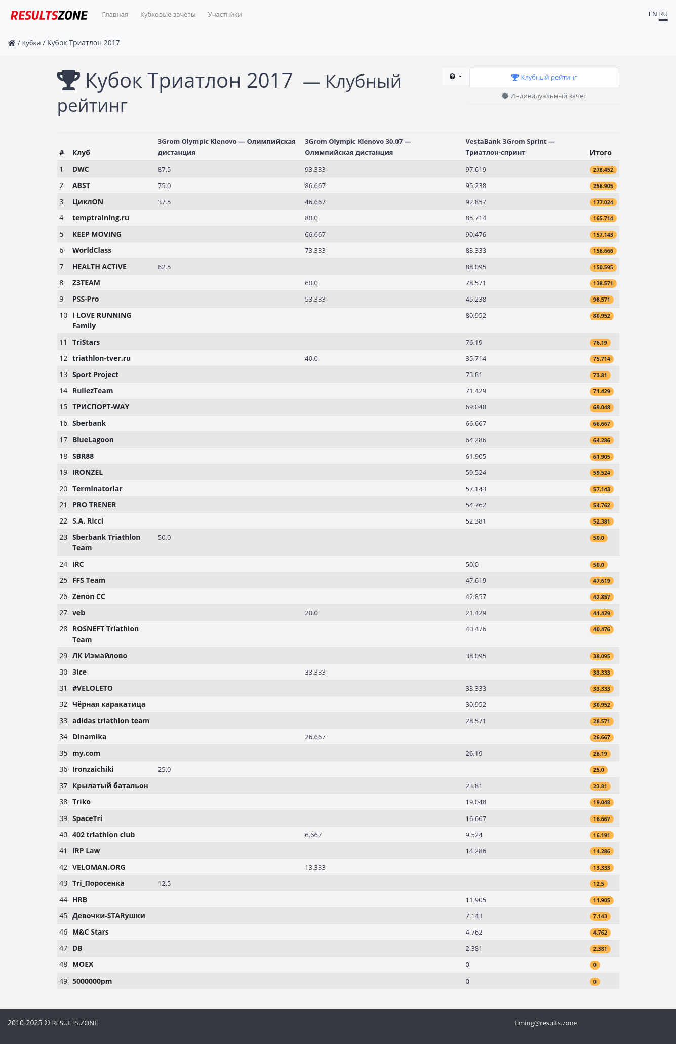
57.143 (476, 488)
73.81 (474, 374)
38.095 (476, 655)
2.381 (474, 948)
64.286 (476, 439)
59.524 (476, 472)
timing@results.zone (545, 1022)
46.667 (315, 201)
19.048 (476, 801)
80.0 (311, 217)
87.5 (164, 169)
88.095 (476, 266)
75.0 (164, 185)
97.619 (476, 169)
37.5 (164, 201)
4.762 (474, 932)
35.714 (476, 358)
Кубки (31, 42)
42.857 (476, 596)
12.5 (164, 883)
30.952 (476, 704)
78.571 (476, 282)
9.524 (474, 834)
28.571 (476, 720)
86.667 (315, 185)
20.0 (311, 612)
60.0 (311, 282)
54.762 (476, 504)
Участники (225, 14)
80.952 (476, 315)
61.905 (476, 456)
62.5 (164, 266)
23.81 (474, 785)
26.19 (474, 753)
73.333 (315, 250)
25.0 (164, 769)
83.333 (476, 250)
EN (653, 13)
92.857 (476, 201)
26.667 (315, 736)
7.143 (474, 915)
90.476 (476, 234)
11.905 (476, 899)
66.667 (315, 234)
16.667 (476, 818)
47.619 (476, 580)
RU (663, 13)
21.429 (476, 612)
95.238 (476, 185)
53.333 (315, 299)
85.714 (476, 217)
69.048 (476, 407)
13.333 (315, 867)
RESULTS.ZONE (75, 1022)
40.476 (476, 628)
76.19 (474, 342)
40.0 (311, 358)
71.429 (476, 390)
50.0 (164, 537)
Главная (115, 14)
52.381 (476, 521)
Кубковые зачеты (168, 14)
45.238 (476, 299)
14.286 (476, 850)
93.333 (315, 169)
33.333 (315, 672)
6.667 (313, 834)
